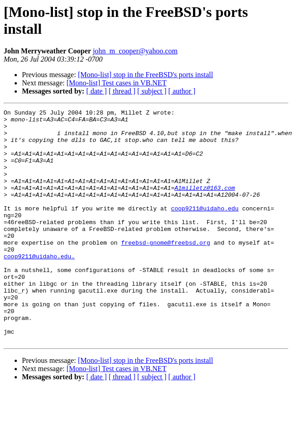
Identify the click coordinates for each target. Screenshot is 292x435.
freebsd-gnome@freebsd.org (165, 270)
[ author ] (182, 91)
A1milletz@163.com (204, 204)
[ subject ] (152, 91)
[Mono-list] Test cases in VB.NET (117, 83)
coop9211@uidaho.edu (205, 229)
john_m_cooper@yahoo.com (135, 51)
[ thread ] (122, 91)
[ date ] (96, 91)
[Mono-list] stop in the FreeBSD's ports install (145, 75)
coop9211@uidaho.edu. (39, 286)
